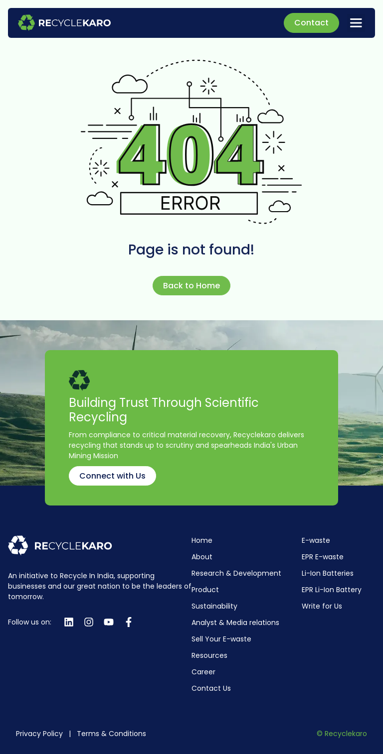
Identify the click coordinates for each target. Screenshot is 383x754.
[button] (356, 23)
